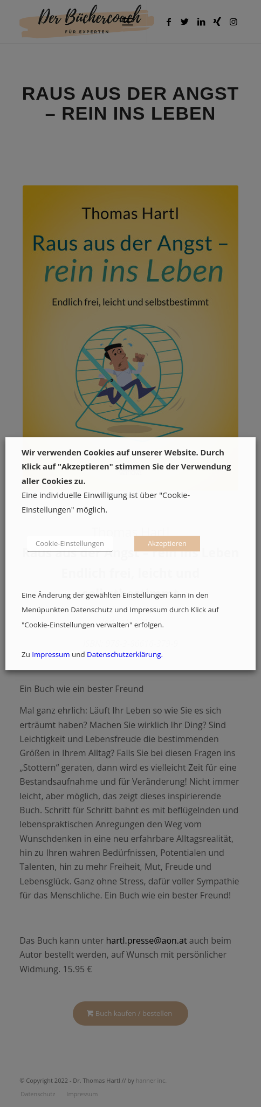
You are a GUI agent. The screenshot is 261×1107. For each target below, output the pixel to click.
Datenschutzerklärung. (125, 654)
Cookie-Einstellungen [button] (70, 543)
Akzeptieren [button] (167, 543)
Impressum (51, 654)
